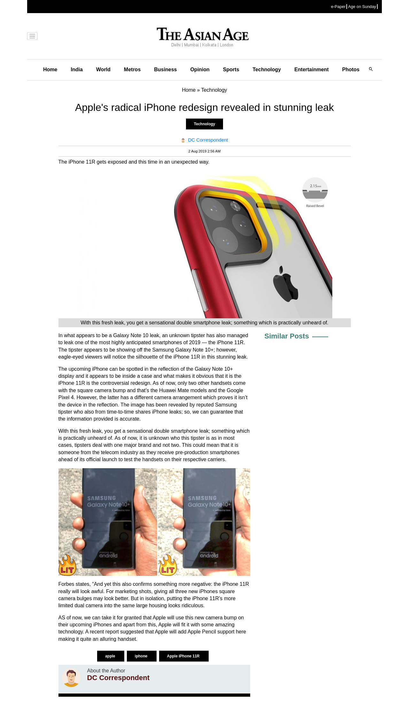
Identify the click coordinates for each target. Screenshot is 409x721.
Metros (132, 69)
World (103, 69)
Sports (231, 69)
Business (165, 69)
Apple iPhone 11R (184, 656)
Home (50, 69)
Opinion (199, 69)
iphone (142, 656)
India (76, 69)
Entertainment (311, 69)
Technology (267, 69)
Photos (350, 69)
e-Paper (338, 6)
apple (110, 656)
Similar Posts (287, 336)
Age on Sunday (362, 6)
